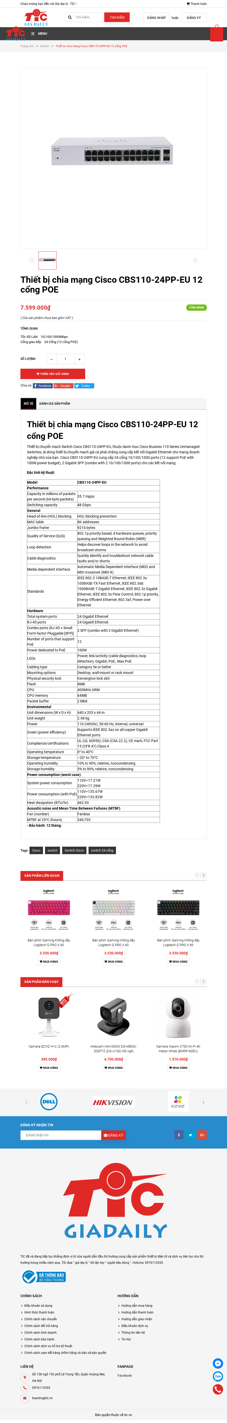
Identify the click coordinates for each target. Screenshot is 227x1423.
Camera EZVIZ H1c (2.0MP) (49, 948)
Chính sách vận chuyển (40, 1221)
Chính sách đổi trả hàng (41, 1227)
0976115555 (41, 1289)
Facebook (125, 1277)
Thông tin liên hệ (133, 1234)
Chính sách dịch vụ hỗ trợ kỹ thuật (48, 1248)
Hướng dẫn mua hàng (136, 1207)
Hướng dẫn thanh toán (137, 1214)
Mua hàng (49, 912)
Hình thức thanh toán (39, 1214)
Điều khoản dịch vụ (134, 1227)
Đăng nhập (156, 18)
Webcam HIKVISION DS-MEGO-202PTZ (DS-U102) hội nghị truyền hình (113, 952)
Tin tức (126, 1241)
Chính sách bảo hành (39, 1241)
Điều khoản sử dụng (38, 1207)
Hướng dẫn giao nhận (136, 1221)
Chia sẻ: (26, 385)
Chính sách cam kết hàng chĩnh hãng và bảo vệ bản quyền (65, 1254)
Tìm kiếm (117, 17)
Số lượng (27, 359)
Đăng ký (194, 18)
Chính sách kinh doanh (40, 1234)
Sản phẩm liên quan (41, 875)
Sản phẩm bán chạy (41, 932)
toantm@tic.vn (42, 1300)
